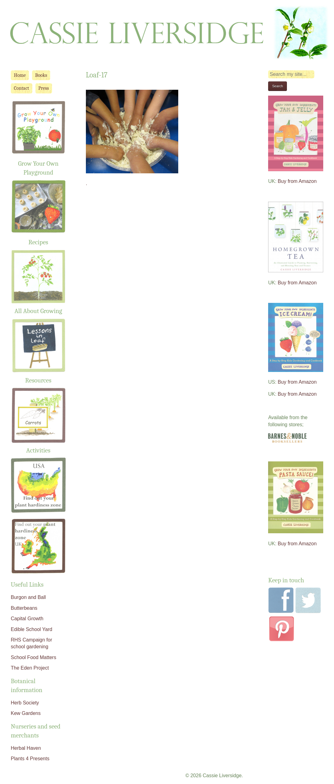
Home (20, 75)
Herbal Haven (26, 748)
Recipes (38, 242)
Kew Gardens (26, 713)
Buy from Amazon (297, 181)
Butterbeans (24, 608)
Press (43, 88)
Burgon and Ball (28, 597)
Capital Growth (27, 618)
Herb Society (25, 702)
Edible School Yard (31, 629)
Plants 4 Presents (30, 758)
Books (41, 75)
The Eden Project (30, 668)
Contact (21, 88)
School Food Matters (33, 657)
